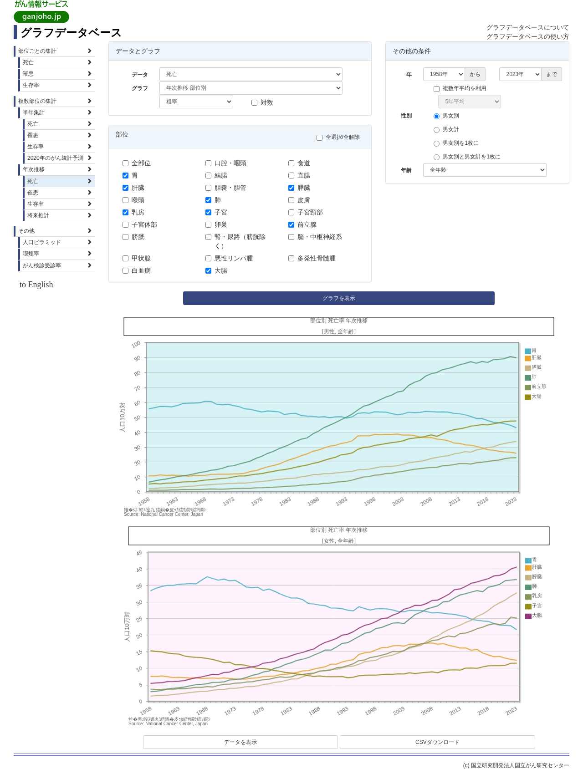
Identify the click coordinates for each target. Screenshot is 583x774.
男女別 (448, 115)
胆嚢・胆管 (225, 187)
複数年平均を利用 (462, 88)
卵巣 (216, 224)
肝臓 (133, 187)
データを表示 (240, 742)
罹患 (57, 74)
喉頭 (133, 200)
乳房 (133, 212)
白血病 (137, 270)
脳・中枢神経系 (315, 236)
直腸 (299, 175)
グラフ (140, 88)
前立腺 (302, 224)
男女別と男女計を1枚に (469, 156)
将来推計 (59, 215)
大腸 (216, 270)
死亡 (57, 62)
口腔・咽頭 (225, 163)
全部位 (137, 163)
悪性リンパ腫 (229, 258)
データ (140, 74)
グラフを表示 (338, 298)
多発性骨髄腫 (312, 258)
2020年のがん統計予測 (59, 158)
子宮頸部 (305, 212)
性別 (406, 115)
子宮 (216, 212)
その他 (55, 231)
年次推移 (57, 169)
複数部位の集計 (55, 101)
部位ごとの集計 (55, 51)
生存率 (57, 85)
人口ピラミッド (57, 242)
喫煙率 (57, 253)
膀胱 (133, 236)
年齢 (406, 170)
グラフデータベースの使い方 (527, 36)
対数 (262, 102)
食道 (299, 163)
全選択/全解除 (340, 137)
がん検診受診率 (57, 265)
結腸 (216, 175)
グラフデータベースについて (527, 27)
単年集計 (57, 112)
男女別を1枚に (458, 143)
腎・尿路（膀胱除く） (235, 241)
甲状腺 (137, 258)
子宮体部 (140, 224)
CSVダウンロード (437, 742)
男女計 (448, 129)
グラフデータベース (71, 32)
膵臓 (299, 187)
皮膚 (299, 200)
